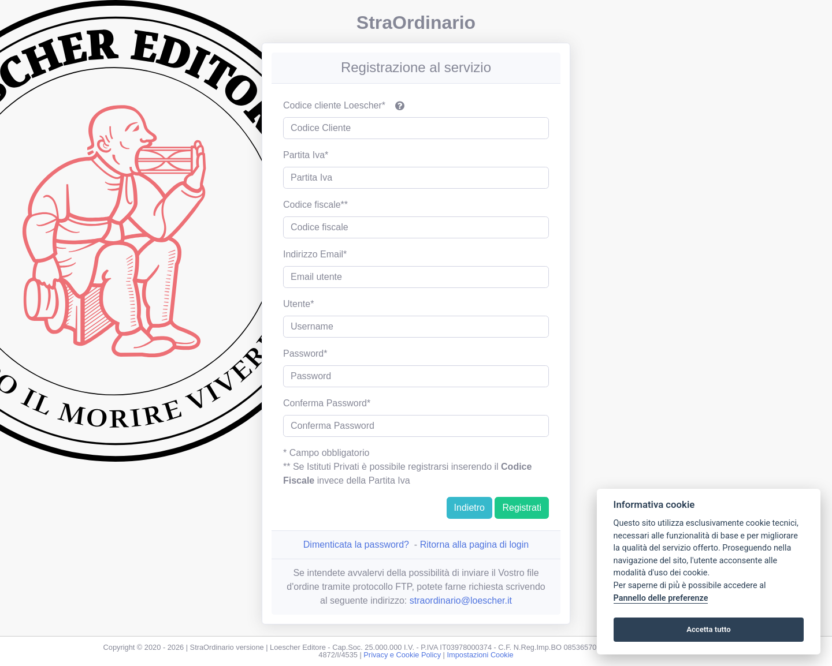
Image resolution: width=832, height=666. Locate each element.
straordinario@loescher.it (461, 600)
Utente (296, 304)
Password (303, 353)
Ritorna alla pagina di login (474, 544)
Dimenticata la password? (356, 544)
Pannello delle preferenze (661, 598)
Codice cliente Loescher (332, 105)
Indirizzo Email (313, 254)
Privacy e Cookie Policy (402, 654)
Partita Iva (304, 155)
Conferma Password (325, 403)
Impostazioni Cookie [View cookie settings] (480, 654)
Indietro (469, 507)
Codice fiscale (312, 204)
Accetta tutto (708, 629)
